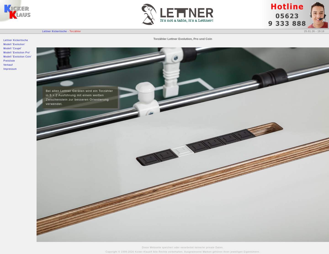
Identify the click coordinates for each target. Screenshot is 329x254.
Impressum (10, 69)
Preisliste (9, 61)
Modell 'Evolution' (14, 44)
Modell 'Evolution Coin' (17, 56)
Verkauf (8, 65)
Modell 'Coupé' (12, 48)
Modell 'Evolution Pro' (16, 52)
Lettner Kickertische (15, 40)
